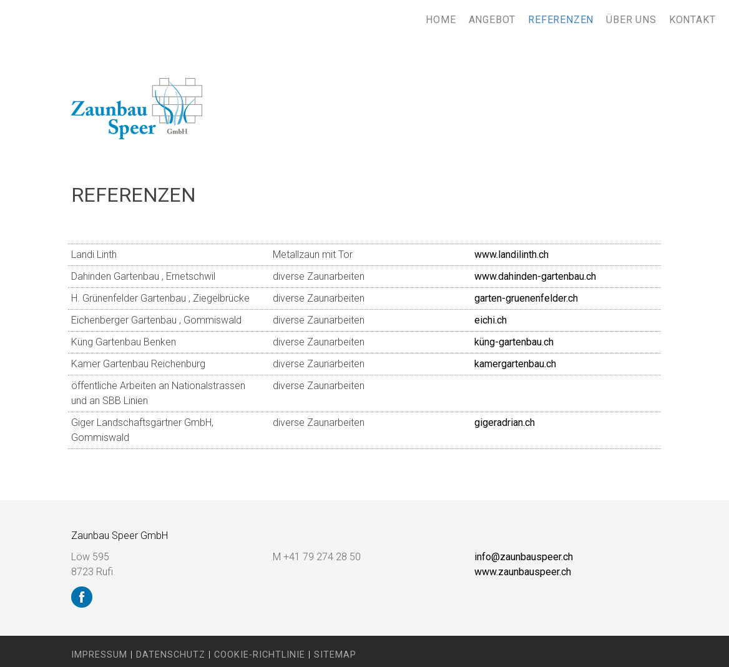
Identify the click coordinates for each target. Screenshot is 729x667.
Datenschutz (170, 655)
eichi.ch (490, 320)
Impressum (99, 655)
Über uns (631, 20)
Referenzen (561, 20)
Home (441, 20)
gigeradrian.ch (504, 422)
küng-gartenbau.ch (514, 342)
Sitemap (335, 655)
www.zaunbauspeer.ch (522, 572)
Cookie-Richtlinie (259, 655)
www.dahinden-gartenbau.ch (535, 276)
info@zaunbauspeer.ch (523, 557)
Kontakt (692, 20)
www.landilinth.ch (511, 254)
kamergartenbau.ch (515, 364)
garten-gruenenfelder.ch (526, 298)
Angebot (492, 20)
